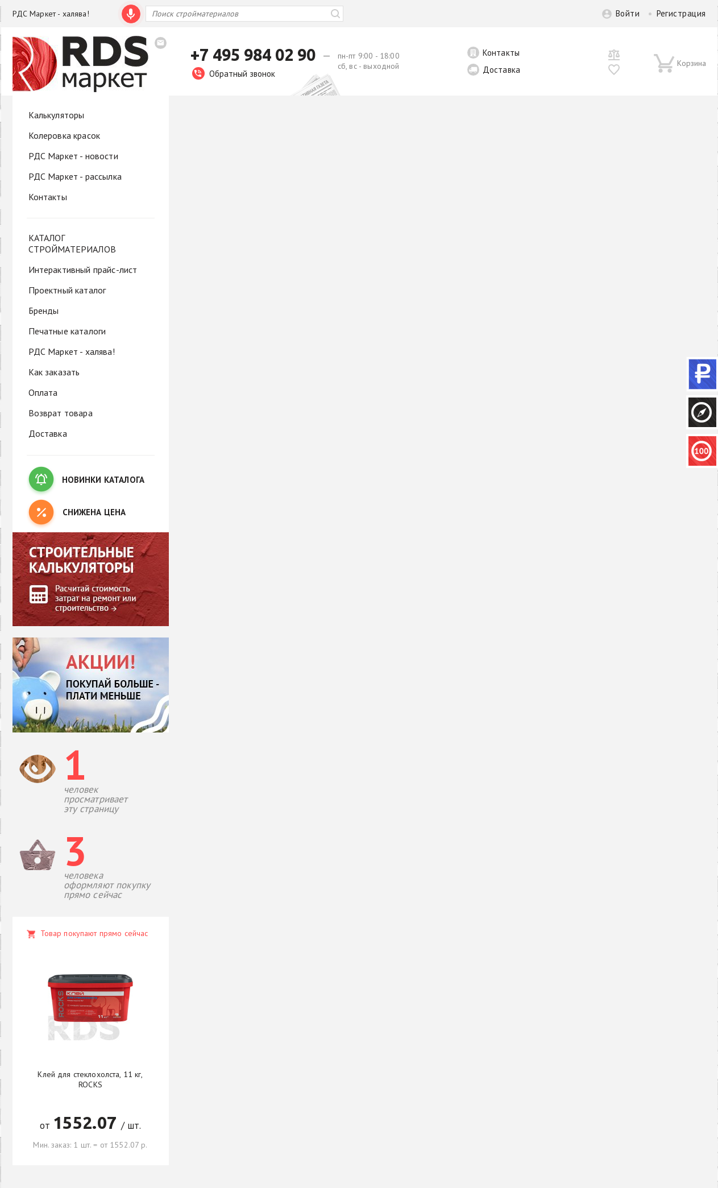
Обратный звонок (233, 73)
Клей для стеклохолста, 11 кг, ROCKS (90, 1079)
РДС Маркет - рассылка (75, 176)
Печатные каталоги (67, 331)
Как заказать (54, 372)
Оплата (43, 392)
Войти (628, 13)
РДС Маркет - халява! (51, 14)
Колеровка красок (64, 135)
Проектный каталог (67, 290)
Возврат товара (60, 413)
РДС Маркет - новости (73, 156)
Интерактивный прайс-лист (83, 269)
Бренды (43, 310)
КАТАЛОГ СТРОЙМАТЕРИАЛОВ (72, 243)
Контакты (501, 52)
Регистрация (681, 13)
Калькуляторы (56, 115)
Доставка (501, 69)
